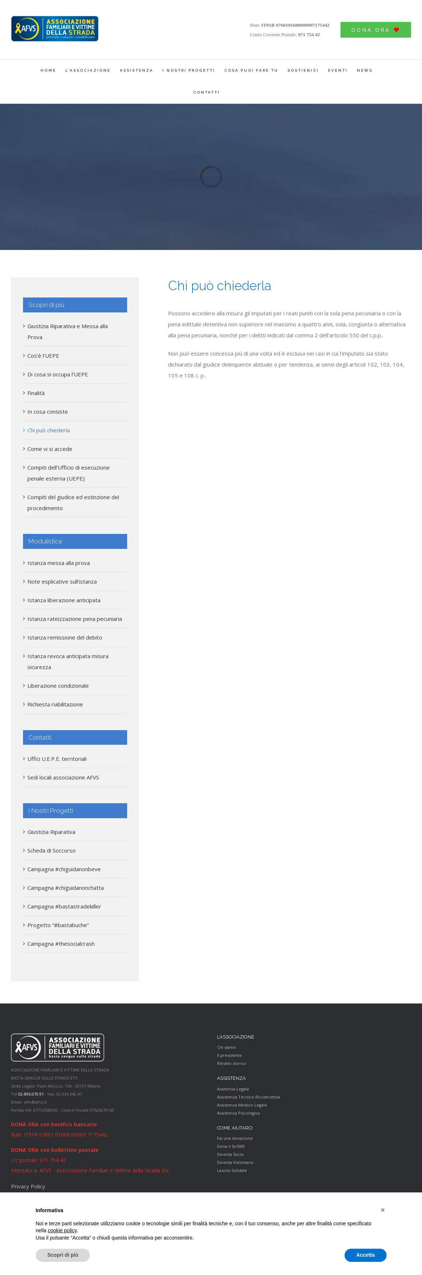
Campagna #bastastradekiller (64, 906)
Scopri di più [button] (63, 1255)
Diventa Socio (230, 1154)
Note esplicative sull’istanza (62, 581)
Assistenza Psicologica (238, 1113)
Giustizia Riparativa (51, 831)
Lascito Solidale (232, 1170)
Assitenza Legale (233, 1089)
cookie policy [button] (62, 1230)
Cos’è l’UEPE (43, 355)
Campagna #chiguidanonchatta (65, 887)
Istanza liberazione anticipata (63, 600)
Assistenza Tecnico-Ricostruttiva (248, 1097)
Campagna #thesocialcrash (61, 943)
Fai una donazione (235, 1138)
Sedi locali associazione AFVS (63, 777)
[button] (383, 1210)
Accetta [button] (365, 1255)
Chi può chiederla (48, 430)
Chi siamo (226, 1047)
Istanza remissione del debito (64, 637)
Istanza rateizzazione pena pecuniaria (74, 618)
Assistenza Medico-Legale (242, 1105)
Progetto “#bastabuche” (58, 925)
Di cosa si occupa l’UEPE (57, 374)
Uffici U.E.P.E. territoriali (57, 758)
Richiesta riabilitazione (55, 704)
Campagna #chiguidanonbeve (64, 869)
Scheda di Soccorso (51, 850)
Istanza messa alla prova (58, 562)
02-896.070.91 (31, 1094)
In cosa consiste (47, 411)
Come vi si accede (49, 448)
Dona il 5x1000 (231, 1146)
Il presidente (229, 1055)
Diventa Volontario (235, 1162)
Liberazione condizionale (58, 685)
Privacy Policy (28, 1186)
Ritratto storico (231, 1063)
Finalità (36, 392)
